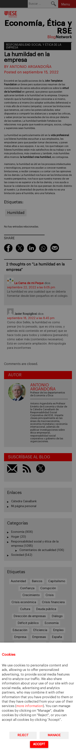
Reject (23, 735)
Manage (54, 735)
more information (29, 706)
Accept (39, 744)
